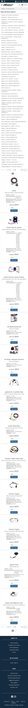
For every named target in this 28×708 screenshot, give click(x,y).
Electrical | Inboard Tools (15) (8, 40)
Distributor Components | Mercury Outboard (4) (13, 25)
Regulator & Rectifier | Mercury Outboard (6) (12, 106)
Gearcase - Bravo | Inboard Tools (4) (10, 63)
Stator (14, 191)
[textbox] (25, 170)
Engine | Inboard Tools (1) (7, 47)
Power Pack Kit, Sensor (14, 227)
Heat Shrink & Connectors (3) (8, 76)
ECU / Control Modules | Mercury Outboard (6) (12, 32)
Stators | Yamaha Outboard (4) (9, 141)
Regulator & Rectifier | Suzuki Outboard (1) (11, 109)
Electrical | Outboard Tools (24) (9, 43)
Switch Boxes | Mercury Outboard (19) (10, 146)
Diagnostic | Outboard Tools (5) (9, 17)
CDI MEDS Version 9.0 (14, 327)
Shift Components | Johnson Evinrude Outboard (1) (13, 121)
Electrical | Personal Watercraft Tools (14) (11, 45)
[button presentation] (26, 170)
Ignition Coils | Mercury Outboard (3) (10, 85)
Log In (24, 1)
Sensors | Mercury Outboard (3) (9, 119)
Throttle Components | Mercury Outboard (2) (12, 155)
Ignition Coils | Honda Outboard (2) (10, 81)
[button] (14, 12)
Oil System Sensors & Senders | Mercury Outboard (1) (11, 90)
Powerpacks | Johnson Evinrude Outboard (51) (12, 98)
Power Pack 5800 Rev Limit (14, 603)
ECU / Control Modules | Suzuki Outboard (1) (12, 34)
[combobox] (25, 170)
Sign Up (18, 1)
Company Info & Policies (14, 645)
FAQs (17, 701)
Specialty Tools (14, 687)
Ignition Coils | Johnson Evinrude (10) (10, 83)
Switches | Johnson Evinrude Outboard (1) (11, 151)
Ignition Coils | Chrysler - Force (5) (9, 79)
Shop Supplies (14, 682)
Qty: (12, 207)
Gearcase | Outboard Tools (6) (8, 67)
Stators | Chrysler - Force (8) (8, 130)
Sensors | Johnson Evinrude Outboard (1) (11, 117)
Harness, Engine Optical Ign (14, 458)
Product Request (14, 643)
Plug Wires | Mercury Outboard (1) (9, 96)
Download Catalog (14, 650)
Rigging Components (14, 680)
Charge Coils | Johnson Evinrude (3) (10, 15)
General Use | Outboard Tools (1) (9, 69)
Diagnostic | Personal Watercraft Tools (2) (11, 19)
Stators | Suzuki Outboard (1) (8, 139)
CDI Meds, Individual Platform (14, 359)
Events (12, 701)
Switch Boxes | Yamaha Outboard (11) (10, 148)
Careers (14, 652)
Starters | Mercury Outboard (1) (9, 128)
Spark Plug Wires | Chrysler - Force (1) (10, 126)
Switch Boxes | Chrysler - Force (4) (9, 144)
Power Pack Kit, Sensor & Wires (14, 277)
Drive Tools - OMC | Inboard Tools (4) (10, 27)
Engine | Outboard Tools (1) (8, 49)
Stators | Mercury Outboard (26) (9, 137)
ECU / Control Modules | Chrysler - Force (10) (12, 30)
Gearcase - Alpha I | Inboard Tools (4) (10, 61)
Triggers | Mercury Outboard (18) (9, 162)
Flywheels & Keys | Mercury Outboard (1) (11, 51)
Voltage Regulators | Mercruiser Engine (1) (11, 166)
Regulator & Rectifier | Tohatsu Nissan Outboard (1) (10, 111)
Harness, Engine (14, 494)
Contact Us (6, 701)
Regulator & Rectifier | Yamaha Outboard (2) (12, 115)
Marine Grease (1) (5, 87)
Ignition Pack (14, 565)
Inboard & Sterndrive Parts (14, 675)
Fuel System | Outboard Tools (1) (9, 56)
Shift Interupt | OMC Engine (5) (8, 123)
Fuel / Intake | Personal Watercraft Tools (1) (12, 54)
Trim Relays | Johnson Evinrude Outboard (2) (12, 164)
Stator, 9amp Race (14, 426)
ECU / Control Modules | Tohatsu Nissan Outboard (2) (11, 37)
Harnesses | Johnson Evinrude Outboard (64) (12, 72)
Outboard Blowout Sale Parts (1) (9, 93)
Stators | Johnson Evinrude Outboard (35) (11, 133)
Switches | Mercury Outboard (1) (9, 153)
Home (3, 8)
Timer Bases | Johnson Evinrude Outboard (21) (12, 157)
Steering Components (14, 685)
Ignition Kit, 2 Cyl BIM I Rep (14, 392)
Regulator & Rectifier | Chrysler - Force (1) (11, 100)
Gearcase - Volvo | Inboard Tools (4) (10, 65)
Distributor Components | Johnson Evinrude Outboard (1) (12, 22)
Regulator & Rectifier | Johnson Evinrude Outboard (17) (11, 103)
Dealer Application (14, 647)
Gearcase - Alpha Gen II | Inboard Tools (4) (11, 58)
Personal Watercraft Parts (14, 678)
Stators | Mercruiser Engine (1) (8, 135)
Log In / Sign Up (14, 662)
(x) (13, 8)
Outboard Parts (14, 673)
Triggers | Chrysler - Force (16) (8, 159)
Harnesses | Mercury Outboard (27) (10, 74)
